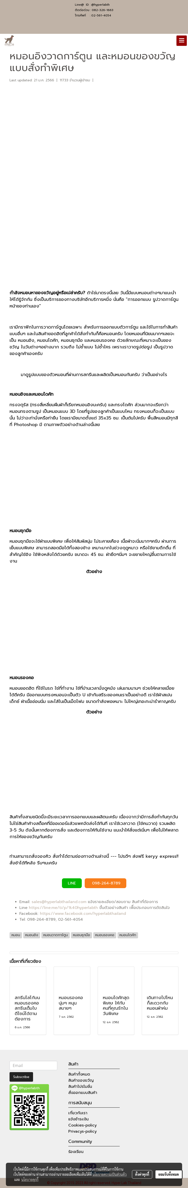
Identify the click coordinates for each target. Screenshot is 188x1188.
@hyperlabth (100, 4)
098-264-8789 (105, 883)
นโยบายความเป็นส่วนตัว (110, 1174)
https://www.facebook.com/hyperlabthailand (83, 914)
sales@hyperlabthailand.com (59, 902)
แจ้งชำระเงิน (78, 1119)
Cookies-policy (82, 1125)
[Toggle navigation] (181, 40)
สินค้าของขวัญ (81, 1080)
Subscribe (21, 1076)
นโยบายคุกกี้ (29, 1179)
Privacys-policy (82, 1131)
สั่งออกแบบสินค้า (82, 1093)
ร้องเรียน (75, 1152)
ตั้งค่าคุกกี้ (142, 1174)
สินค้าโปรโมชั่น (80, 1087)
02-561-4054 (101, 15)
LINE (72, 883)
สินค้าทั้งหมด (79, 1074)
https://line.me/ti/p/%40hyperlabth (63, 908)
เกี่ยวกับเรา (77, 1113)
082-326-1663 (102, 10)
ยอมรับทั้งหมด (168, 1174)
